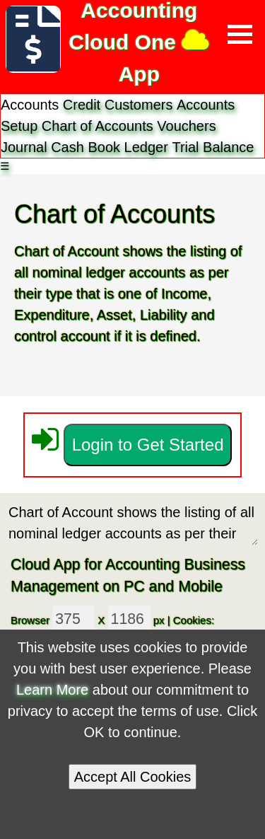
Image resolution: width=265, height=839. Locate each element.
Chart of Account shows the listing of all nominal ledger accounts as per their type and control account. (132, 522)
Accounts (127, 126)
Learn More (52, 690)
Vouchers (186, 126)
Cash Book (85, 147)
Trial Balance (213, 147)
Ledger (146, 147)
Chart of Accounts (97, 126)
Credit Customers (118, 104)
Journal (24, 147)
